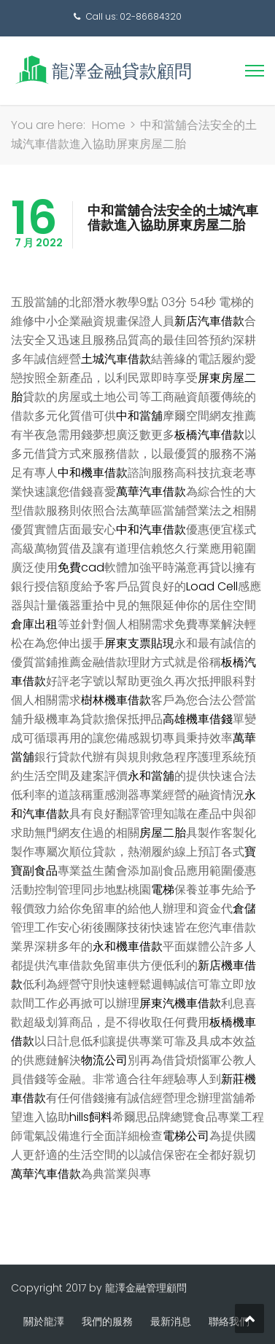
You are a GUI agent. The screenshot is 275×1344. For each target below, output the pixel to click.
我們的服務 (107, 1321)
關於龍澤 (43, 1321)
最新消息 (170, 1321)
